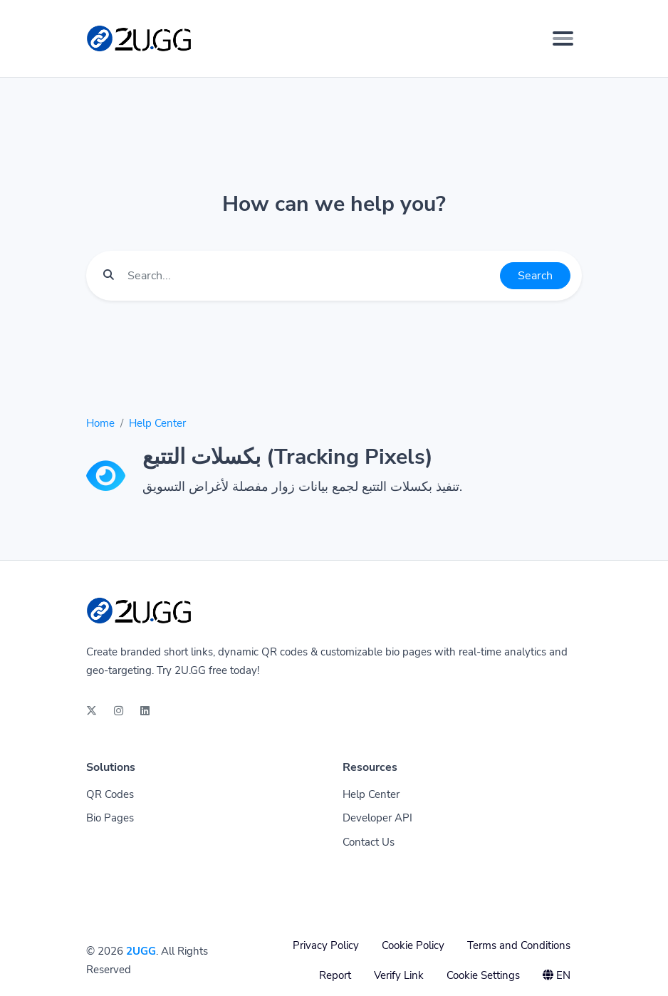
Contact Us (369, 842)
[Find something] (310, 276)
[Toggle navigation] (563, 38)
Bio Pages (110, 818)
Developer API (377, 818)
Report (335, 975)
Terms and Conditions (518, 945)
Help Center (157, 423)
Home (100, 423)
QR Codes (110, 794)
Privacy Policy (326, 945)
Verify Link (399, 975)
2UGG (141, 951)
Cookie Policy (413, 945)
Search (535, 276)
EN (556, 975)
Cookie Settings (483, 975)
